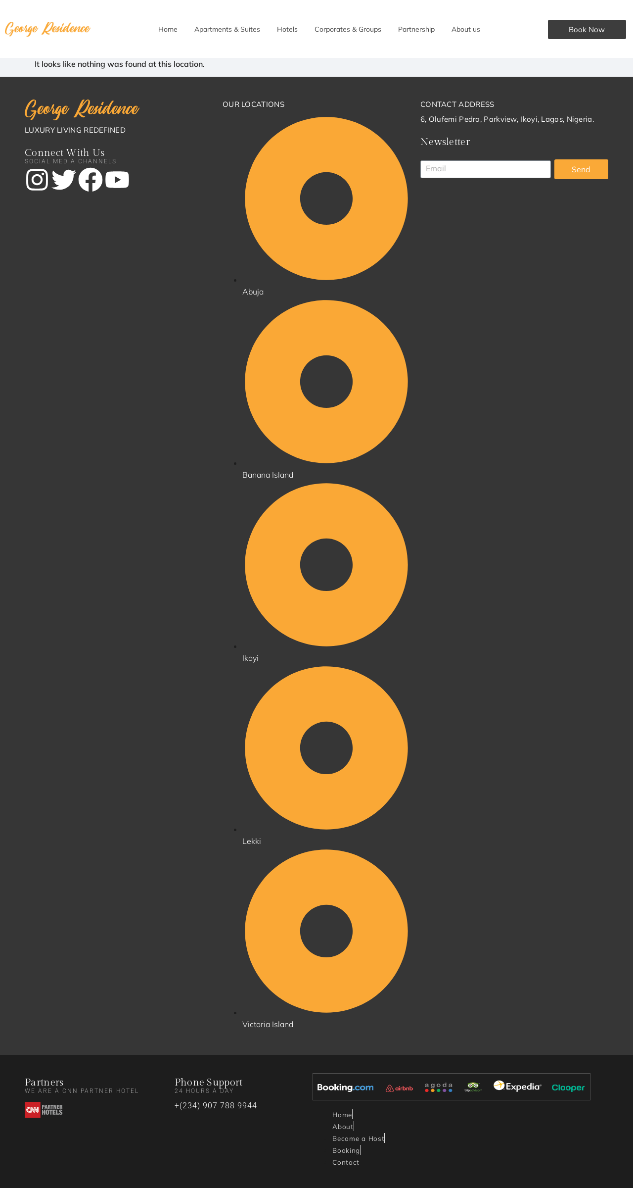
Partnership (416, 29)
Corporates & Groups (348, 29)
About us (466, 29)
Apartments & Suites (227, 29)
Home (168, 29)
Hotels (287, 29)
